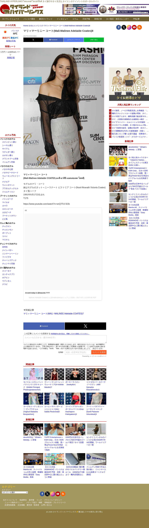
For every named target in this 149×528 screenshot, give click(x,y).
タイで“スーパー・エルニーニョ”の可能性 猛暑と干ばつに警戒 (130, 122)
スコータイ (6, 271)
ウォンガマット (8, 185)
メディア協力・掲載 (34, 502)
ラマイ (5, 236)
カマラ (5, 206)
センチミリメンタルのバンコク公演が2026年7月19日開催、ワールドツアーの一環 (138, 198)
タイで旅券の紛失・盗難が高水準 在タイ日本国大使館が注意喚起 (130, 128)
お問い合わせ (46, 505)
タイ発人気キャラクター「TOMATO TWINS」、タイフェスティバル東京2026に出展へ (138, 161)
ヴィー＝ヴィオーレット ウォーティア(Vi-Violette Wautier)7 (54, 384)
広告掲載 (21, 505)
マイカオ (5, 202)
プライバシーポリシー (53, 500)
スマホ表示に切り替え (94, 512)
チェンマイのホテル (8, 244)
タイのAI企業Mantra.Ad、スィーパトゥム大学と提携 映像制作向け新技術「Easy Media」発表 (33, 472)
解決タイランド (45, 19)
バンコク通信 (29, 19)
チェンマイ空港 (8, 264)
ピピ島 (5, 219)
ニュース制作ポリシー (14, 502)
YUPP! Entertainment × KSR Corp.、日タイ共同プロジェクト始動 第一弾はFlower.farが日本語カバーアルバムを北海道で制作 (138, 174)
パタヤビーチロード (10, 173)
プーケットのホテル (8, 196)
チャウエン (6, 226)
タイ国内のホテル (7, 268)
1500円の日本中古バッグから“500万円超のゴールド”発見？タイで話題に (138, 186)
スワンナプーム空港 (10, 159)
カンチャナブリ (8, 274)
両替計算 (98, 19)
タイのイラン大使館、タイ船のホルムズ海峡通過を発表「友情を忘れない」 (130, 125)
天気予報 (86, 19)
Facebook (53, 40)
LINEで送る (94, 40)
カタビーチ (6, 212)
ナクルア (5, 182)
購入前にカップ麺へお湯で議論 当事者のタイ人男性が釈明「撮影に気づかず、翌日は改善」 (130, 134)
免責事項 (23, 500)
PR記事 (136, 19)
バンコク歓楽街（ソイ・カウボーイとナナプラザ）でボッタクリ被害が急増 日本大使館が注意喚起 (130, 137)
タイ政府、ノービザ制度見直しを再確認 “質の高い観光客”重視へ (130, 110)
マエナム (5, 240)
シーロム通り (7, 145)
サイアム (5, 149)
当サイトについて (10, 500)
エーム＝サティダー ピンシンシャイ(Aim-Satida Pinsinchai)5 (53, 409)
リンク (39, 500)
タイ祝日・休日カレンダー (117, 19)
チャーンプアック (9, 260)
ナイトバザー (7, 250)
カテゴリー (6, 490)
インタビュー (62, 19)
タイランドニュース (10, 19)
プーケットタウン (9, 216)
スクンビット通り (9, 142)
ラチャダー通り (8, 152)
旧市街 (5, 247)
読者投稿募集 (10, 505)
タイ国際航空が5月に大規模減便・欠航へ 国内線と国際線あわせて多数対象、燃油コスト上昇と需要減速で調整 (130, 131)
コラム (75, 19)
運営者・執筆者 (33, 505)
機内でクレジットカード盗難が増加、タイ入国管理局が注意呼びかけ (130, 113)
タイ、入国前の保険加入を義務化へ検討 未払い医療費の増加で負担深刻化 (130, 119)
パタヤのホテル (6, 166)
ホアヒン (5, 278)
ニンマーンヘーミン (10, 254)
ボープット (6, 233)
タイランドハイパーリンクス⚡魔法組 (68, 512)
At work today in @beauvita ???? (37, 293)
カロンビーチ (7, 209)
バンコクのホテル (7, 139)
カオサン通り (7, 155)
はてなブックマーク (73, 40)
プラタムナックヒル (10, 188)
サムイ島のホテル (7, 223)
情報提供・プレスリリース (55, 502)
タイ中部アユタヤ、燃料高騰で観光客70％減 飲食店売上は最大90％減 (130, 116)
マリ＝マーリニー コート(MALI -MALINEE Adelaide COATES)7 (53, 313)
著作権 (31, 500)
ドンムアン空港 (8, 162)
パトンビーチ (7, 199)
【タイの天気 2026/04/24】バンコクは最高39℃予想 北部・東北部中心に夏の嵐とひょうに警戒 (54, 472)
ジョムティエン (8, 192)
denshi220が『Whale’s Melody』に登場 (137, 148)
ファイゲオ (6, 257)
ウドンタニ (6, 281)
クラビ (5, 284)
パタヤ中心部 (7, 169)
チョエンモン (7, 230)
